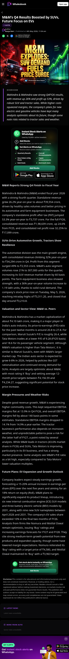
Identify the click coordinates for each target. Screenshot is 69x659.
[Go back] (2, 13)
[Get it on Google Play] (24, 175)
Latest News (12, 608)
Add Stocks (34, 168)
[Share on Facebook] (11, 36)
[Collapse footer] (66, 639)
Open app (63, 4)
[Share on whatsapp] (3, 36)
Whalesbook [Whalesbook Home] (16, 4)
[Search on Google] (22, 36)
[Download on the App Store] (45, 175)
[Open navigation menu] (3, 4)
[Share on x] (7, 36)
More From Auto (15, 625)
